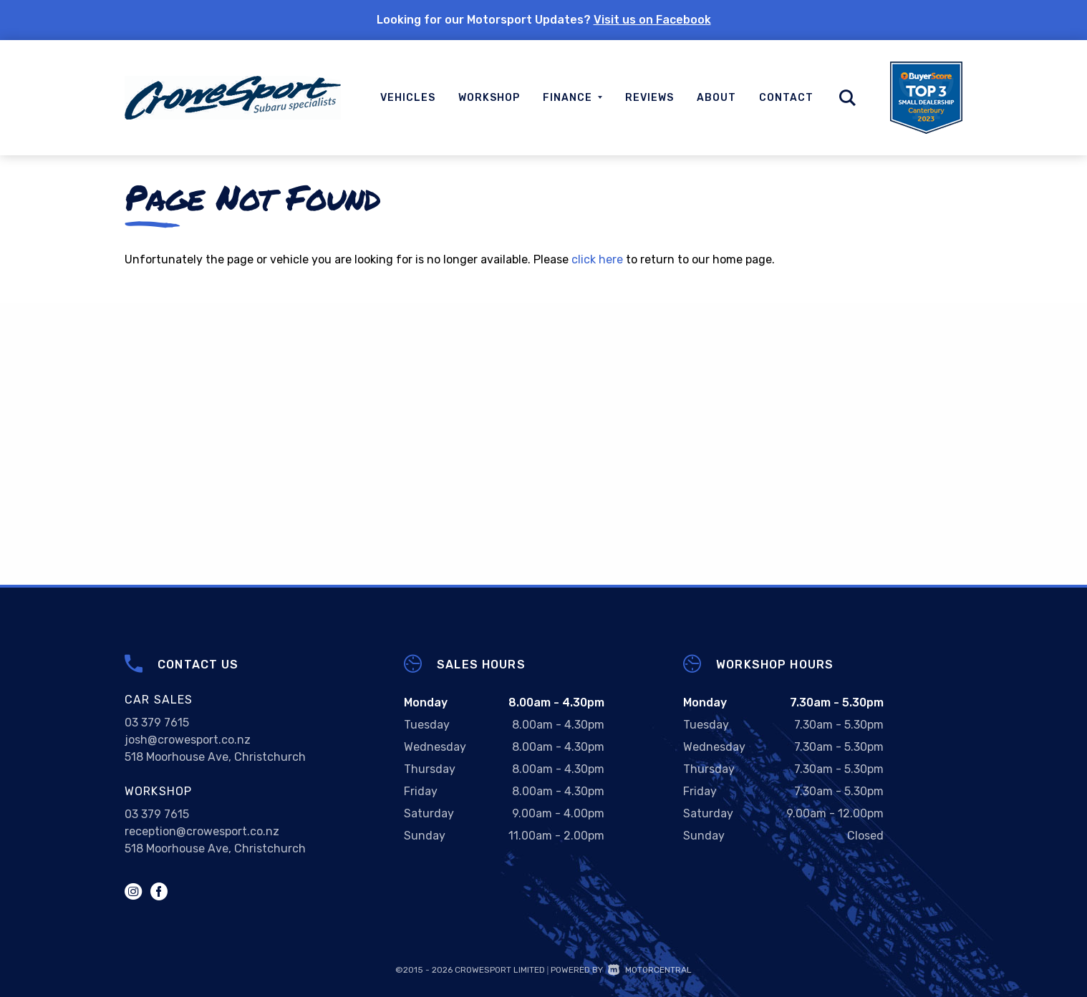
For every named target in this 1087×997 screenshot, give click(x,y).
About (716, 98)
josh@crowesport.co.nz (188, 739)
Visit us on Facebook (652, 19)
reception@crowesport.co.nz (202, 831)
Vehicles (407, 98)
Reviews (649, 98)
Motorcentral (650, 970)
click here (597, 259)
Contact (786, 98)
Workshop (489, 98)
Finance (572, 98)
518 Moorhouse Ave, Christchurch (215, 757)
